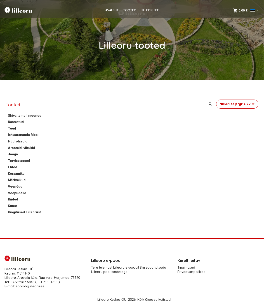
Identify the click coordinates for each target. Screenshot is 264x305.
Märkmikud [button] (17, 180)
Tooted (13, 104)
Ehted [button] (12, 167)
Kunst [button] (12, 206)
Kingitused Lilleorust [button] (24, 212)
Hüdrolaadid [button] (17, 141)
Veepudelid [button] (17, 193)
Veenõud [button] (15, 186)
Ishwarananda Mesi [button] (23, 135)
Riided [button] (13, 199)
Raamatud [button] (16, 122)
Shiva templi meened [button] (24, 116)
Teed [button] (12, 128)
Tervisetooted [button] (19, 161)
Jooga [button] (13, 154)
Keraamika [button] (16, 174)
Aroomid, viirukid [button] (21, 148)
